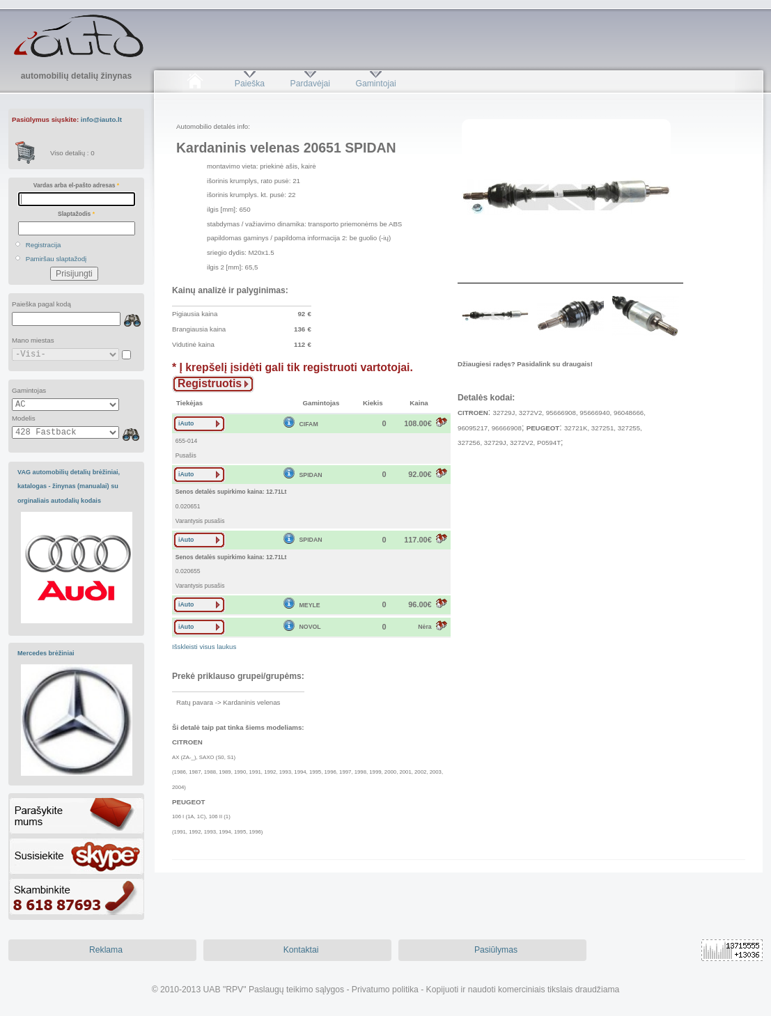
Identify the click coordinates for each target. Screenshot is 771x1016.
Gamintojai (375, 83)
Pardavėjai (310, 83)
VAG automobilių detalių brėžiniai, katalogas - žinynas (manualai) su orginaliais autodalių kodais (68, 486)
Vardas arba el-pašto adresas (76, 185)
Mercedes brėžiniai (46, 653)
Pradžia (194, 83)
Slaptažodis (76, 213)
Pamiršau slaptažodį (56, 259)
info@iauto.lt (101, 119)
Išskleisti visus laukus (204, 646)
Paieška (250, 83)
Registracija (43, 245)
